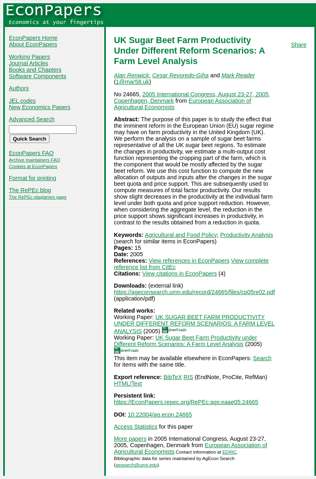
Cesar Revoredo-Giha (180, 75)
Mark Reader (238, 75)
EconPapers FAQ (31, 153)
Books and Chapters (35, 69)
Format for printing (32, 178)
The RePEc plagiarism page (37, 197)
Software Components (37, 76)
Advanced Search (32, 119)
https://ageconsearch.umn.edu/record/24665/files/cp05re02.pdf (194, 292)
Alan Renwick (131, 75)
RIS (188, 377)
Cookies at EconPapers (33, 166)
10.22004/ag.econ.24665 (160, 414)
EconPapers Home (33, 38)
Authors (19, 88)
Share (298, 44)
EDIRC (229, 452)
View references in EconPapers (189, 260)
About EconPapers (33, 44)
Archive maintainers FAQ (34, 160)
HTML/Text (128, 383)
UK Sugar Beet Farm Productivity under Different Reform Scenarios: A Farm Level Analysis (185, 340)
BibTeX (172, 377)
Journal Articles (28, 63)
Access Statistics (135, 426)
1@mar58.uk (132, 82)
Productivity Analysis (246, 235)
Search (262, 358)
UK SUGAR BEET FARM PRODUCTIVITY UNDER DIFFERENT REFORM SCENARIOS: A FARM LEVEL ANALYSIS (194, 324)
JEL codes (22, 100)
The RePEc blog (30, 190)
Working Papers (29, 57)
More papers (130, 438)
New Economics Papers (39, 107)
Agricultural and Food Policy (181, 235)
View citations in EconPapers (179, 273)
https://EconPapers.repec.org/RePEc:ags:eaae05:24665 (186, 402)
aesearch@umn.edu (136, 464)
